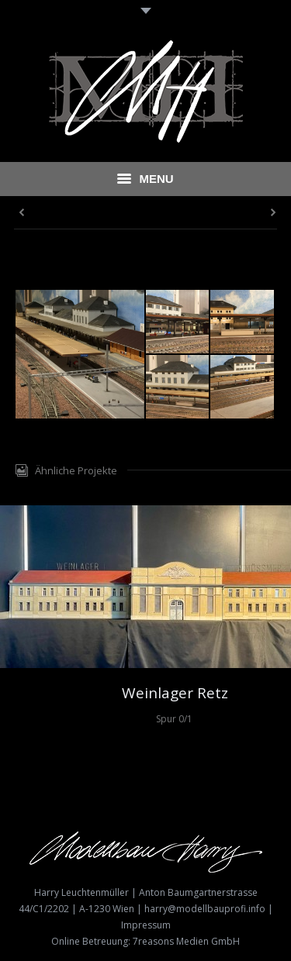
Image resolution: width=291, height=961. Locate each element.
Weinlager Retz (175, 693)
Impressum (146, 925)
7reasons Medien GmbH (186, 941)
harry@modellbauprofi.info (204, 908)
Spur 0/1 (174, 718)
